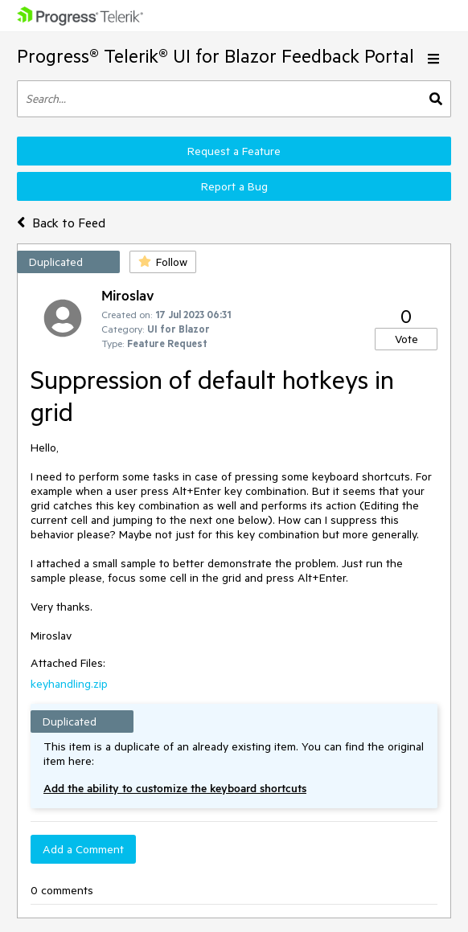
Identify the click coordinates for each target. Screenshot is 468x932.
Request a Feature (234, 151)
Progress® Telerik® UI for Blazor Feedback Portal (215, 55)
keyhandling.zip (69, 684)
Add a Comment (83, 849)
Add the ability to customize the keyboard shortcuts (174, 788)
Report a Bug (234, 186)
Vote (406, 339)
